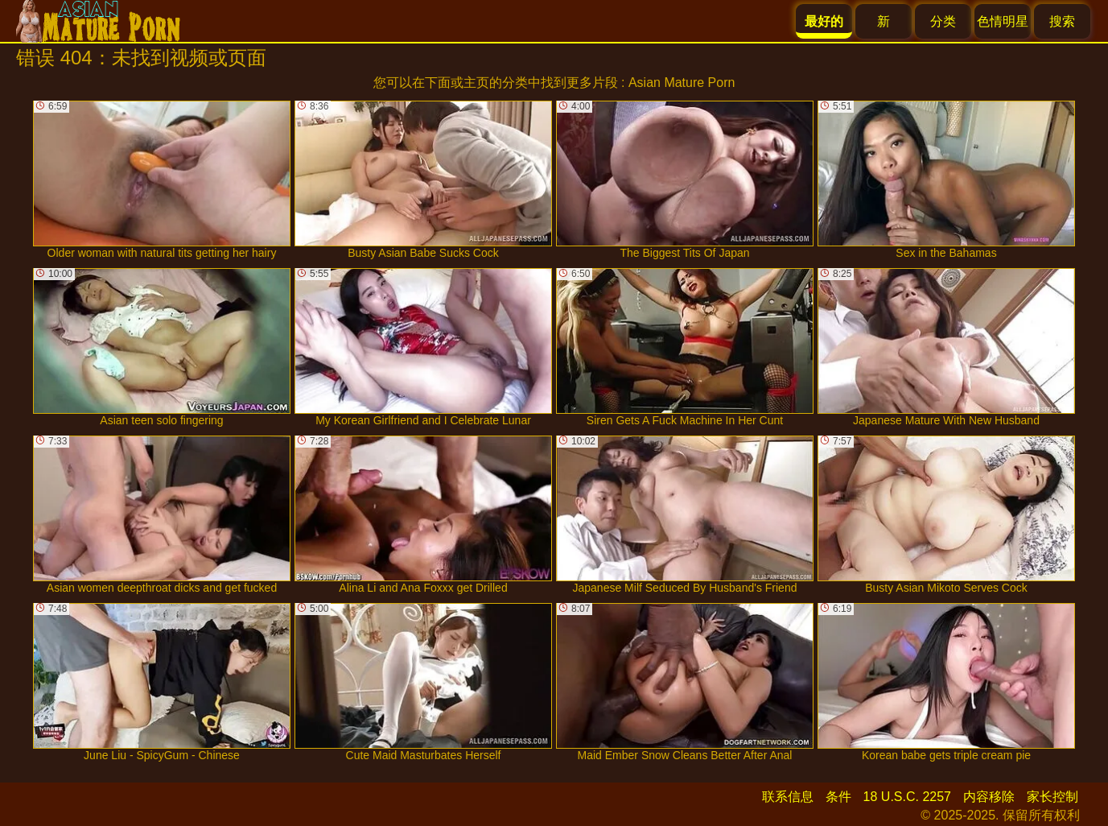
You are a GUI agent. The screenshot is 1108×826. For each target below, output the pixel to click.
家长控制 (1052, 796)
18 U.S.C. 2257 (907, 796)
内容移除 (989, 796)
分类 (943, 21)
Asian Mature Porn (681, 82)
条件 (838, 796)
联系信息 (787, 796)
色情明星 (1002, 21)
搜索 (1062, 21)
